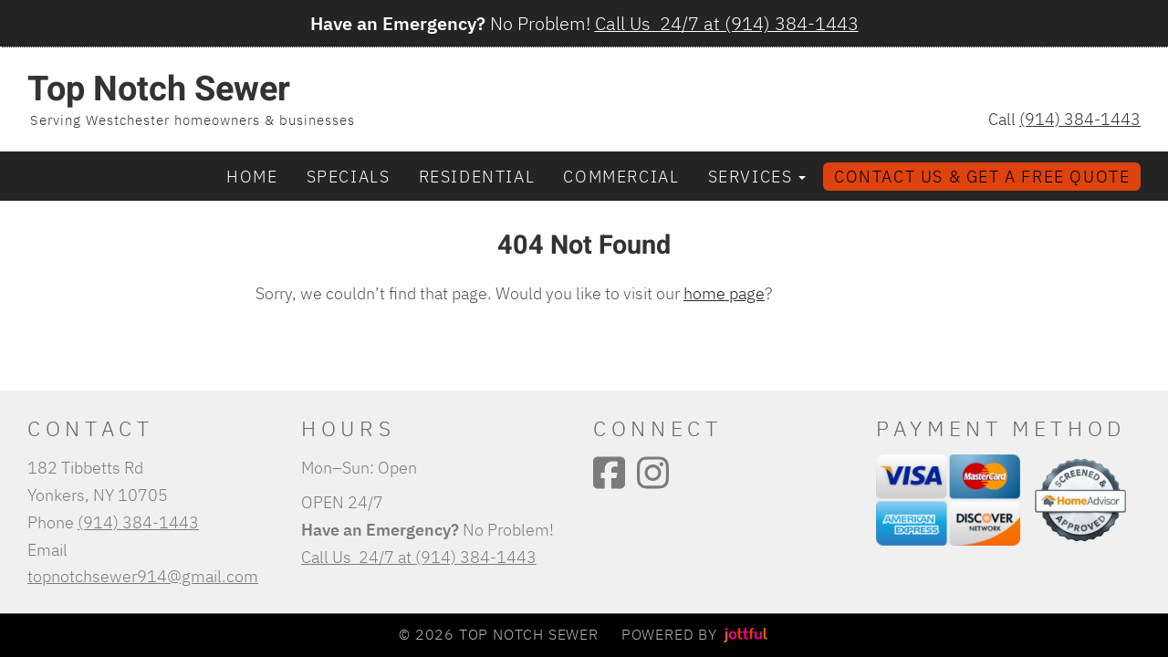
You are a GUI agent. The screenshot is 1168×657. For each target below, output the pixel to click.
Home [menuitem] (251, 176)
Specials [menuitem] (349, 176)
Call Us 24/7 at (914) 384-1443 (727, 23)
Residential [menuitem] (477, 176)
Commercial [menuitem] (621, 176)
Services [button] (757, 176)
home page (724, 293)
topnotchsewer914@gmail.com (142, 576)
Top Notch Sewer (158, 90)
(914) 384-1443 (1080, 119)
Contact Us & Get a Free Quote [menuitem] (982, 176)
